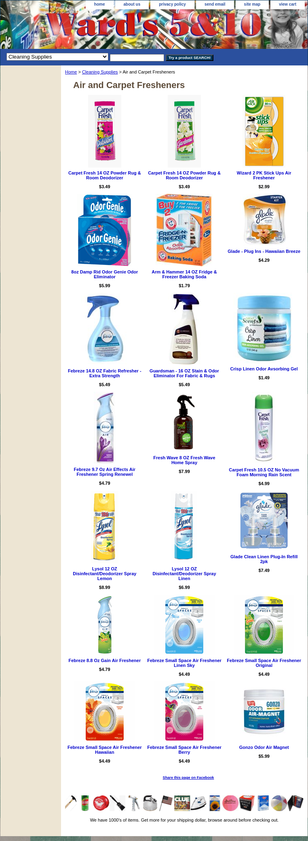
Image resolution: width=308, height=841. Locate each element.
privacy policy (172, 4)
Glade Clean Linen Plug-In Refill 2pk (263, 559)
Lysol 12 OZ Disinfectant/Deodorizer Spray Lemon (104, 573)
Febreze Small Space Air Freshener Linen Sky (184, 663)
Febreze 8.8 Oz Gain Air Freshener (104, 660)
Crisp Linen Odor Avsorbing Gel (264, 368)
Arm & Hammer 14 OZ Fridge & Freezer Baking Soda (184, 274)
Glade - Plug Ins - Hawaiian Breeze (264, 251)
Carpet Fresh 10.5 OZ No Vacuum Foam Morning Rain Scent (264, 472)
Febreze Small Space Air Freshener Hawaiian (105, 750)
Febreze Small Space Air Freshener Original (264, 663)
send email (215, 4)
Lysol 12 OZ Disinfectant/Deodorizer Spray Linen (184, 573)
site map (252, 4)
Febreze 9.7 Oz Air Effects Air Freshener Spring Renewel (105, 472)
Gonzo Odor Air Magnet (264, 747)
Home (71, 71)
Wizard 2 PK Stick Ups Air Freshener (264, 175)
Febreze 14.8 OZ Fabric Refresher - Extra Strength (104, 373)
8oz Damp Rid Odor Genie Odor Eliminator (104, 274)
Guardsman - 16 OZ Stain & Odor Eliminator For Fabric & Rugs (184, 373)
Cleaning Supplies (100, 71)
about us (132, 4)
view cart (287, 4)
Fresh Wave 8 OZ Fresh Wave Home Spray (184, 460)
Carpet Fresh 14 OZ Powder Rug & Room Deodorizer (104, 175)
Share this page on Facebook (188, 778)
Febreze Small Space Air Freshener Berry (184, 750)
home (99, 4)
